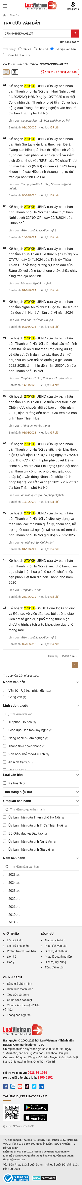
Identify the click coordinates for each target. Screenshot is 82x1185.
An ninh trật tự (18, 762)
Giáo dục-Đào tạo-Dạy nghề (27, 730)
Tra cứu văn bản (55, 940)
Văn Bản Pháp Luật (15, 1164)
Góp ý (10, 962)
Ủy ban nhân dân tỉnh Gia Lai (28, 849)
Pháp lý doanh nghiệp (58, 956)
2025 (11, 874)
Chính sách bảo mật (19, 1000)
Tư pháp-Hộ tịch (19, 722)
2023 (11, 890)
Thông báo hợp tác (18, 1015)
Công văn (14, 697)
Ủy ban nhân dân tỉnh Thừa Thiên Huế (35, 825)
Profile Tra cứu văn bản (21, 951)
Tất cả (24, 49)
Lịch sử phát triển (18, 945)
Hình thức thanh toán (20, 989)
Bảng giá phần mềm (19, 983)
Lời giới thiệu (15, 940)
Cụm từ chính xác (16, 55)
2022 (11, 898)
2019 (11, 914)
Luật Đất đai (63, 1164)
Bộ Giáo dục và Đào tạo (25, 833)
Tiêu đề (41, 49)
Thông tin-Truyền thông (24, 746)
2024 (11, 882)
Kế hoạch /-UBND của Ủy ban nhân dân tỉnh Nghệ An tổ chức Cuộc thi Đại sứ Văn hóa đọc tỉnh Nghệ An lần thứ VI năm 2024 (43, 307)
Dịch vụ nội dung (55, 962)
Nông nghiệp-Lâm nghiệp (25, 738)
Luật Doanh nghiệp (41, 1164)
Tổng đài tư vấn (54, 967)
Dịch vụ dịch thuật (56, 951)
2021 (11, 906)
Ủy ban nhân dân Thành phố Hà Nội (33, 817)
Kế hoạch (15, 783)
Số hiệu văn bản (63, 49)
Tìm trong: (9, 49)
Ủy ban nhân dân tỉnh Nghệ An (29, 841)
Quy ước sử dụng (18, 994)
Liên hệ (11, 956)
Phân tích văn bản (56, 945)
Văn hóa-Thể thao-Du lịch (26, 754)
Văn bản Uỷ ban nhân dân (27, 690)
